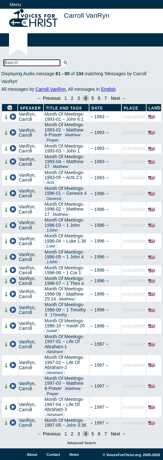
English (108, 89)
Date (97, 108)
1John (51, 230)
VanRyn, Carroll (27, 116)
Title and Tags (64, 108)
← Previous (48, 98)
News (74, 454)
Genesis (53, 198)
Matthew (73, 135)
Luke (50, 246)
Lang (154, 108)
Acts (50, 182)
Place (131, 108)
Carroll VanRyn (51, 89)
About (32, 454)
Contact (53, 454)
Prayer (52, 140)
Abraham (54, 352)
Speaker (30, 108)
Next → (118, 98)
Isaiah (51, 331)
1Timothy (58, 315)
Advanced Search (81, 443)
